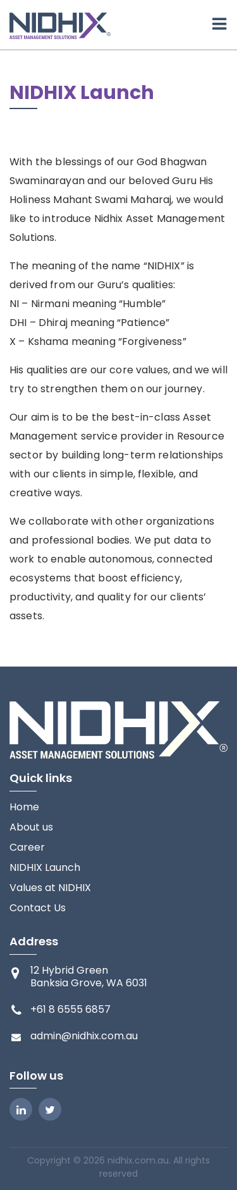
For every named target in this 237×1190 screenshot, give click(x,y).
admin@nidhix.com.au (84, 1036)
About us (31, 827)
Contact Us (37, 908)
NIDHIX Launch (44, 867)
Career (27, 847)
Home (24, 807)
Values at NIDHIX (50, 888)
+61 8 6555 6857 (70, 1009)
